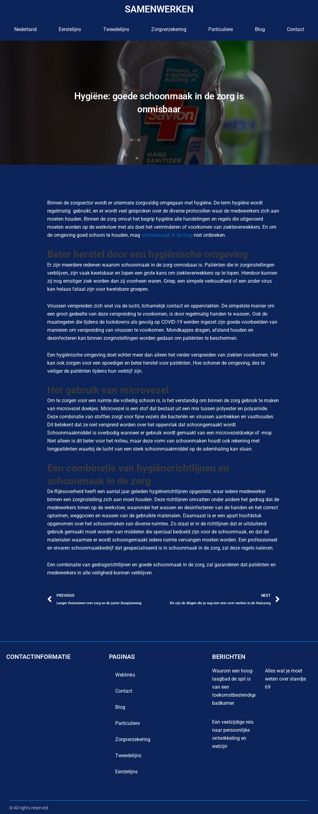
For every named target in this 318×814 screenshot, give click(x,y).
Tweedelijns (116, 29)
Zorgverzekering (168, 29)
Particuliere (220, 29)
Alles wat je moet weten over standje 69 (285, 679)
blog (260, 29)
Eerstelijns (70, 29)
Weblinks (125, 675)
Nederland (25, 29)
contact (295, 29)
